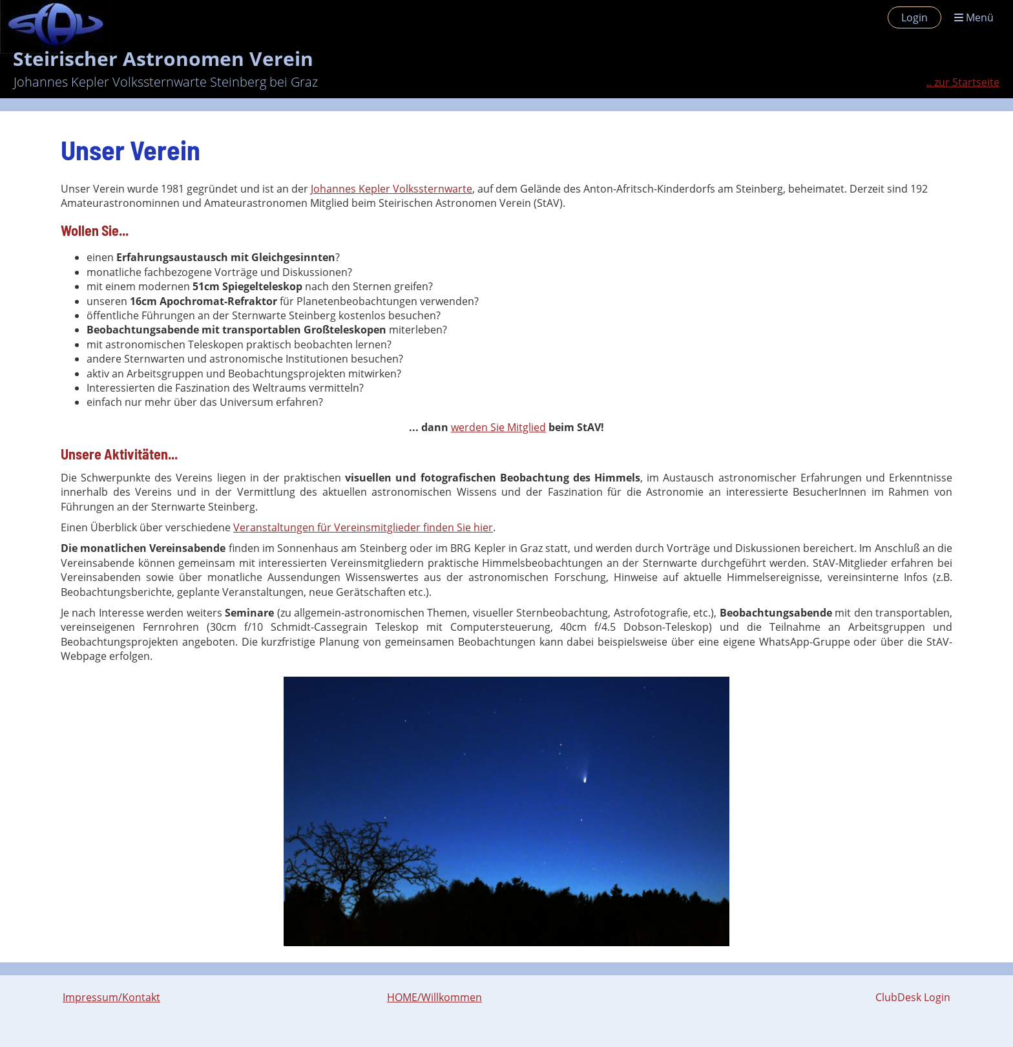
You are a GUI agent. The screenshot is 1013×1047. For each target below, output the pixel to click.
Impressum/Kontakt (111, 997)
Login (914, 17)
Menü (974, 17)
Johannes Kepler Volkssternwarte (391, 189)
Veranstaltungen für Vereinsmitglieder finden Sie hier (363, 527)
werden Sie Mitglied (498, 427)
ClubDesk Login (912, 997)
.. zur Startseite (962, 82)
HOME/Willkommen (434, 997)
